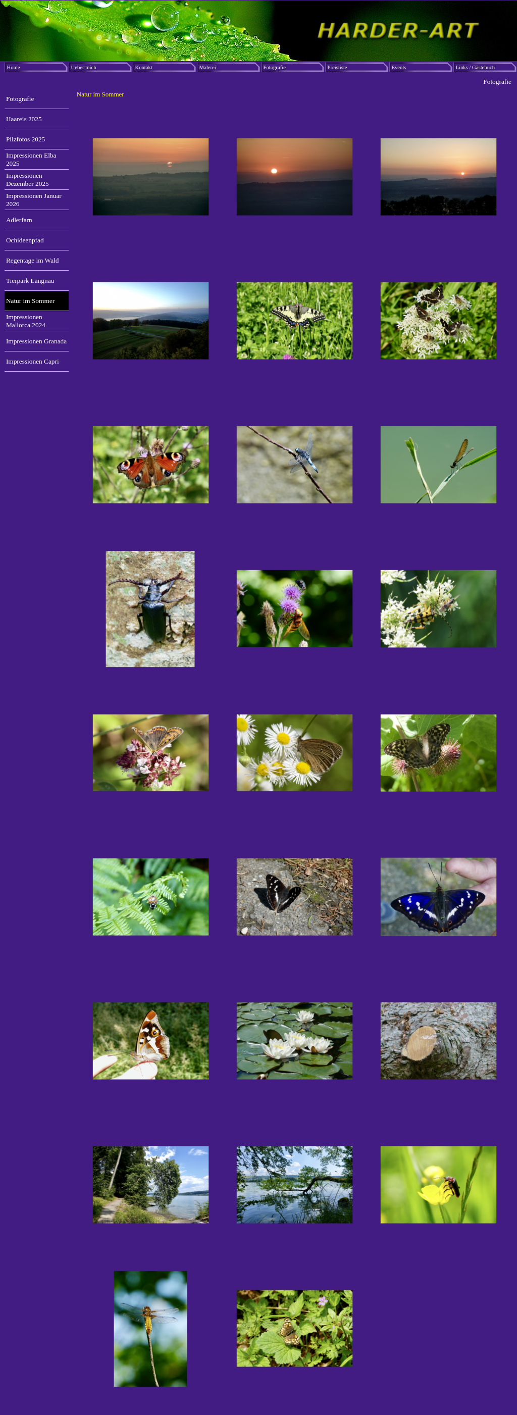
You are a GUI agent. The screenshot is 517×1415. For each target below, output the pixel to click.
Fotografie (275, 67)
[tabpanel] (294, 94)
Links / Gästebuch (475, 67)
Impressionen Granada (36, 341)
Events (399, 67)
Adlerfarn (19, 220)
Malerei (207, 67)
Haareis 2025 (24, 119)
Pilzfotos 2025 (25, 139)
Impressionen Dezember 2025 (27, 179)
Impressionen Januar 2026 (34, 200)
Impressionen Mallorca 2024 (25, 321)
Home (13, 67)
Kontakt (143, 67)
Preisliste (337, 67)
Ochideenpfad (25, 240)
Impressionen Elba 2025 (31, 159)
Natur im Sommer (30, 301)
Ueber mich (83, 67)
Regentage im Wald (32, 260)
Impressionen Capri (32, 361)
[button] (151, 177)
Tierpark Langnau (30, 280)
